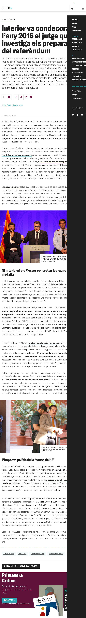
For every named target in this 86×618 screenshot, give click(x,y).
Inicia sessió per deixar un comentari (21, 568)
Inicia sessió (79, 2)
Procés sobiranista (56, 556)
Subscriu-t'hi (64, 2)
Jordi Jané (22, 556)
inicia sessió (25, 606)
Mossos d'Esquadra (37, 556)
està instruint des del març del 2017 (55, 164)
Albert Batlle (8, 556)
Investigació (8, 21)
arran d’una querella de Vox (65, 472)
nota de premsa (11, 189)
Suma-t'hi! (8, 602)
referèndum (72, 556)
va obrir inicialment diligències (43, 345)
